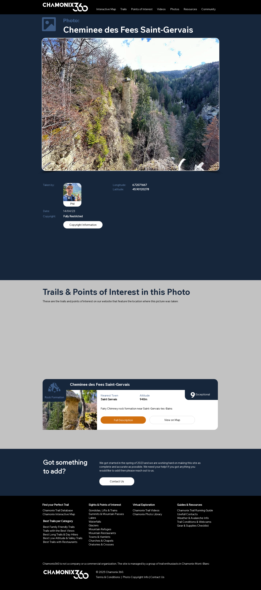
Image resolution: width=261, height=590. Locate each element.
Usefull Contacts (187, 514)
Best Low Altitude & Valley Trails (62, 538)
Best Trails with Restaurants (60, 542)
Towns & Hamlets (99, 537)
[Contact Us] (116, 481)
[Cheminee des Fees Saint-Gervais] (142, 384)
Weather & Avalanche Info (193, 518)
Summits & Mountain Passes (106, 514)
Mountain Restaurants (102, 533)
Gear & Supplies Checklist (193, 525)
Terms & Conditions (108, 577)
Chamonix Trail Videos (146, 510)
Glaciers (94, 525)
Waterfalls (95, 521)
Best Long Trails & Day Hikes (60, 534)
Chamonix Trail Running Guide (195, 510)
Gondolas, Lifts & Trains (103, 510)
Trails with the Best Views (58, 530)
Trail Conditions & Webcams (194, 521)
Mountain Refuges (100, 529)
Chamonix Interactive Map (59, 514)
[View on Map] (172, 420)
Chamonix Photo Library (147, 514)
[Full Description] (123, 420)
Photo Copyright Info (136, 577)
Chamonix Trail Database (58, 510)
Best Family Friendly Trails (59, 527)
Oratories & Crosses (101, 544)
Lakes (92, 518)
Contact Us (157, 577)
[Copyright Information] (83, 224)
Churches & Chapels (101, 540)
